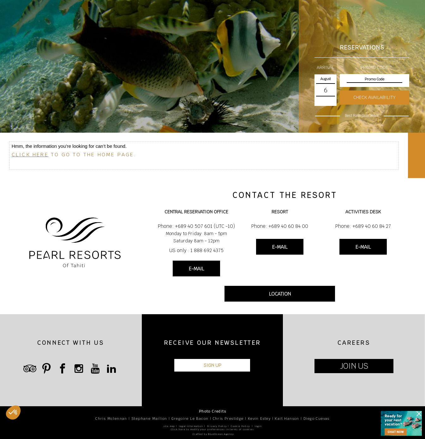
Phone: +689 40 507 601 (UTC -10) (196, 226)
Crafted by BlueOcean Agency (213, 434)
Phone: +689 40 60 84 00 (279, 226)
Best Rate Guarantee (362, 115)
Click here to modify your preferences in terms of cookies (212, 429)
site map (169, 426)
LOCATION (280, 294)
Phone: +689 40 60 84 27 (363, 226)
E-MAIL (196, 269)
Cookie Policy (240, 426)
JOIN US (354, 366)
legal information (191, 426)
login (258, 426)
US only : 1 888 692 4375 (196, 250)
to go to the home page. (74, 154)
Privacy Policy (217, 426)
